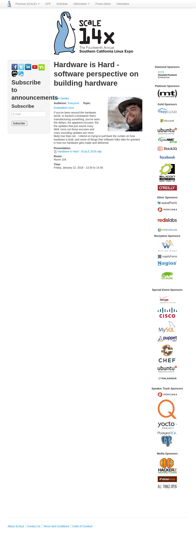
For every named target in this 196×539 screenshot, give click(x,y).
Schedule (62, 3)
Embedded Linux (64, 107)
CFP (48, 3)
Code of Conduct (82, 526)
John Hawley (61, 98)
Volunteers (122, 3)
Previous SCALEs (28, 3)
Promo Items (103, 3)
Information (81, 3)
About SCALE (16, 526)
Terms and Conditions (56, 526)
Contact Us (33, 526)
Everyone (73, 103)
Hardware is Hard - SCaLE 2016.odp (79, 151)
